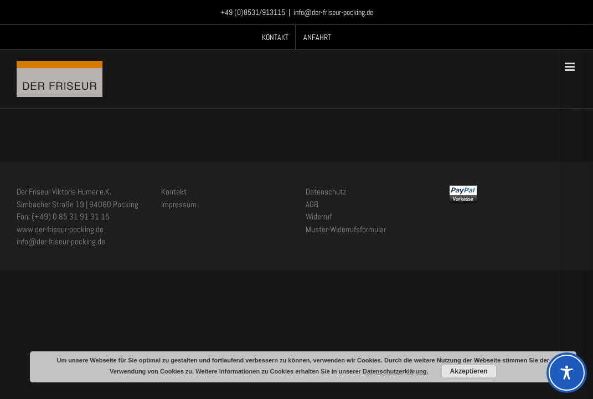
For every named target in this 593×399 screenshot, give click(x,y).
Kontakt (174, 191)
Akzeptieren (469, 371)
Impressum (179, 204)
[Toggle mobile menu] (570, 67)
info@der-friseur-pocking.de (333, 12)
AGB (312, 204)
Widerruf (319, 216)
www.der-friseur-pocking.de (60, 229)
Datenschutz (326, 191)
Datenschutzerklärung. (396, 371)
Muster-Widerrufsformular (346, 229)
